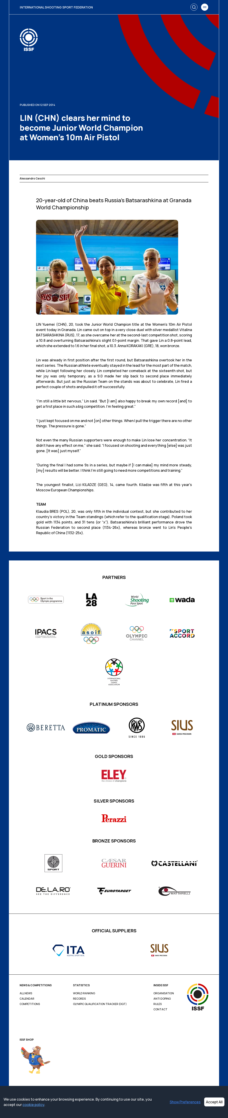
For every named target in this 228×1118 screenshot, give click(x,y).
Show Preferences (185, 1101)
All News (26, 993)
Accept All (214, 1101)
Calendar (27, 999)
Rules (157, 1004)
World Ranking (84, 993)
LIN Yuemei (45, 324)
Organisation (163, 993)
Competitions (30, 1004)
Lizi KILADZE (86, 484)
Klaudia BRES (47, 511)
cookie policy (33, 1104)
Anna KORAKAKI (130, 345)
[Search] (193, 7)
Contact (160, 1009)
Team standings (89, 516)
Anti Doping (162, 999)
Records (79, 999)
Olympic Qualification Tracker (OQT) (100, 1004)
